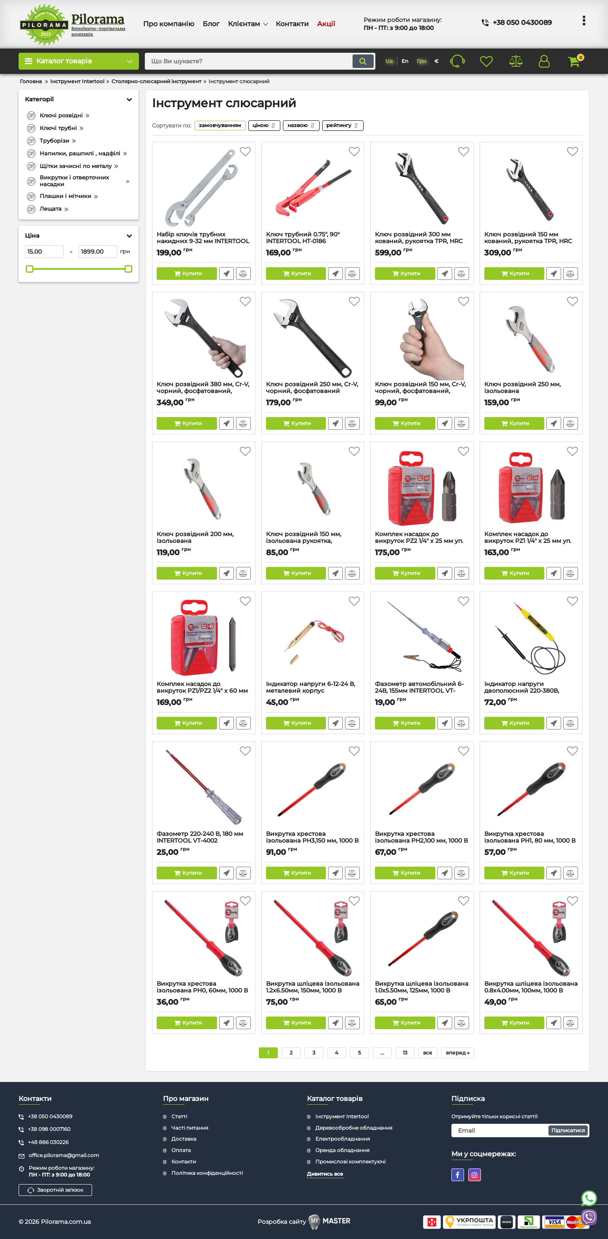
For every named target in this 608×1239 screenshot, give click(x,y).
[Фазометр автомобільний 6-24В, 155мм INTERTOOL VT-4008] (422, 638)
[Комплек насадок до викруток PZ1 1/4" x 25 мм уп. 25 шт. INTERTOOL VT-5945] (531, 488)
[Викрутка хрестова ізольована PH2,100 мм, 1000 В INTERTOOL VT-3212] (422, 788)
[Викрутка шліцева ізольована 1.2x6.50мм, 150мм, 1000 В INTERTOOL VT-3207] (313, 938)
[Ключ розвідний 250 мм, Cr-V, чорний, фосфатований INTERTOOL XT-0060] (313, 338)
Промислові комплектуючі (350, 1162)
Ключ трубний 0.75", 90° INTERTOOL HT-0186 (313, 242)
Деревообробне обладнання (353, 1128)
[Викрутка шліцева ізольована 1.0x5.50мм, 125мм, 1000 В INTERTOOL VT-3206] (422, 938)
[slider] (29, 269)
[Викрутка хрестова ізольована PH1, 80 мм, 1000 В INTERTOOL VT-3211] (531, 788)
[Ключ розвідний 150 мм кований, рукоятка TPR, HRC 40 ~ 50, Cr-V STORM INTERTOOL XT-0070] (531, 188)
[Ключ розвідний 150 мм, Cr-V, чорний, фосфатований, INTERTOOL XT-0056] (422, 338)
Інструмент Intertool (342, 1116)
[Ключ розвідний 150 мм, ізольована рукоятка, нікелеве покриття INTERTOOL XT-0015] (313, 488)
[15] (44, 251)
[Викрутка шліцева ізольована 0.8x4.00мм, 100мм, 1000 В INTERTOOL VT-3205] (531, 938)
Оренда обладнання (342, 1150)
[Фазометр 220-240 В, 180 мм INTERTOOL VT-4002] (204, 788)
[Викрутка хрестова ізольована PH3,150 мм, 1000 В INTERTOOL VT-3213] (313, 788)
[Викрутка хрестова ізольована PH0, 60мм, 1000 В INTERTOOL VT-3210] (204, 938)
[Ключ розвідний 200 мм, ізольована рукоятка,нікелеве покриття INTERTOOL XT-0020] (204, 488)
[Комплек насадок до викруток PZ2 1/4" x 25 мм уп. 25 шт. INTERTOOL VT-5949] (422, 488)
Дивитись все (325, 1174)
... (382, 1052)
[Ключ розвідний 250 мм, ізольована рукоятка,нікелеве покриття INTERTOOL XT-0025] (531, 338)
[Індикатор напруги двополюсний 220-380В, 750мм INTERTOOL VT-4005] (531, 638)
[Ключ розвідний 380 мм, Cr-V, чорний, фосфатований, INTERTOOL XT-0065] (204, 338)
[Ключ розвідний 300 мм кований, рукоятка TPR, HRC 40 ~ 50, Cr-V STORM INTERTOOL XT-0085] (422, 188)
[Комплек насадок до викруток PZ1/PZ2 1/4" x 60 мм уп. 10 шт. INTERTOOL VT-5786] (204, 638)
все (427, 1052)
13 (405, 1052)
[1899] (98, 251)
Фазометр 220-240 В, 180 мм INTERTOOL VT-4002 (204, 841)
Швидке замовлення (226, 273)
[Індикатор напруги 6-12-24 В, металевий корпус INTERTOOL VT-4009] (313, 638)
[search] (259, 61)
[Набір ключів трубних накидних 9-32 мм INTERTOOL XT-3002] (204, 188)
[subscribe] (520, 1130)
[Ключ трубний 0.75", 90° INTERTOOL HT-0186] (313, 188)
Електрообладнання (342, 1139)
